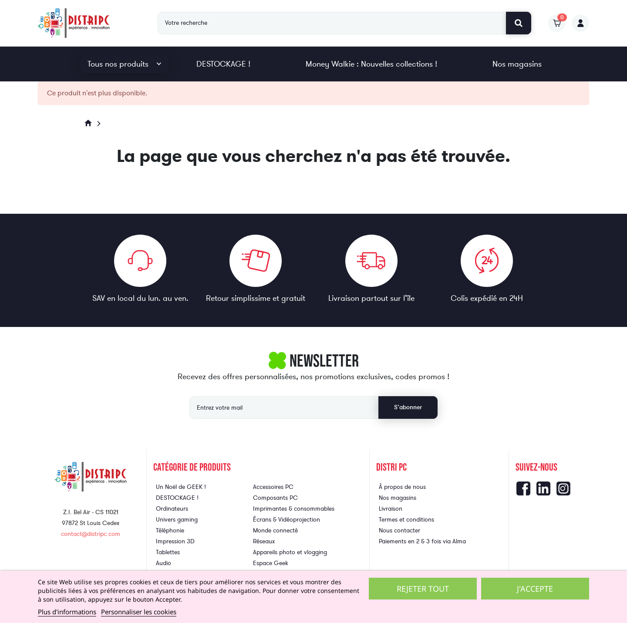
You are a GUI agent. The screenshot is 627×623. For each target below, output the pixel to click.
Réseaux (264, 541)
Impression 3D (175, 541)
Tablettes (168, 552)
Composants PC (275, 498)
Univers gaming (177, 519)
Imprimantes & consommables (293, 509)
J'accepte (535, 588)
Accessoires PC (273, 487)
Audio (163, 563)
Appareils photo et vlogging (290, 552)
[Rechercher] (332, 23)
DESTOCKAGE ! (223, 64)
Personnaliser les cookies (138, 611)
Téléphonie (170, 530)
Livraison (390, 509)
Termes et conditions (406, 519)
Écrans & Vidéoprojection (286, 519)
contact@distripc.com (90, 534)
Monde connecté (275, 530)
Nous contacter (399, 530)
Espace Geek (270, 563)
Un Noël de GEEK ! (181, 487)
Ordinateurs (172, 509)
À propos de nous (402, 487)
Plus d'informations (67, 611)
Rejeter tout (423, 588)
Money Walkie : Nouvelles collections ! (371, 64)
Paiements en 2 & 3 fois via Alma (422, 541)
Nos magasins (517, 64)
